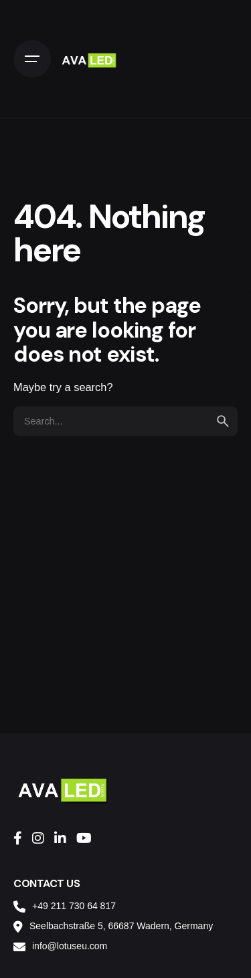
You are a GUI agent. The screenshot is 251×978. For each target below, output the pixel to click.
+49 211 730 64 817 (74, 905)
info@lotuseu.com (69, 946)
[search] (223, 421)
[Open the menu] (32, 59)
